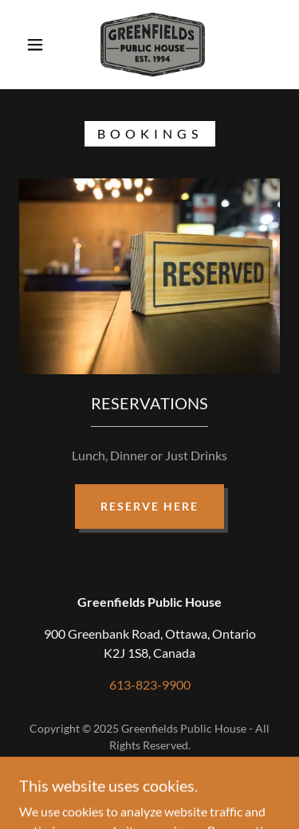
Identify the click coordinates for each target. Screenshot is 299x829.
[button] (35, 45)
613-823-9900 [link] (150, 684)
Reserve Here (149, 506)
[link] (152, 44)
